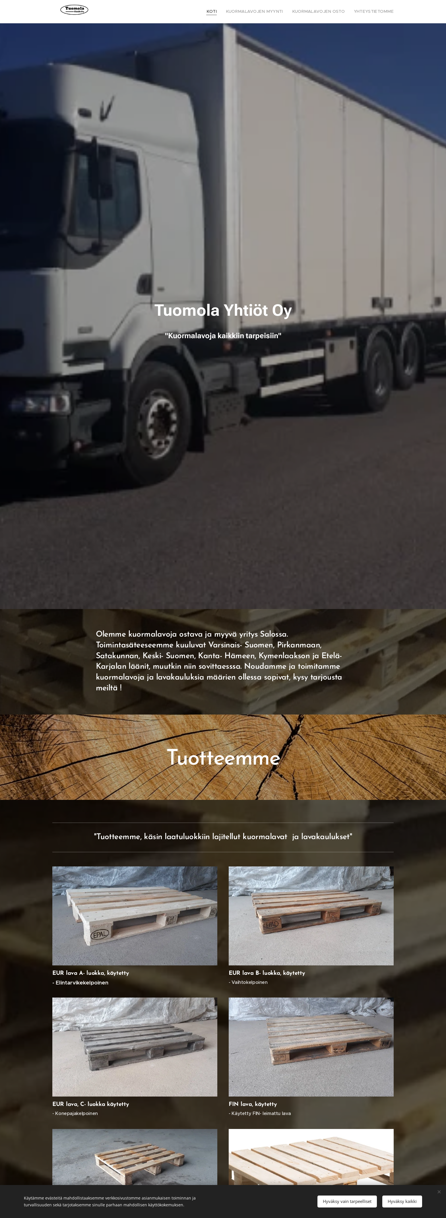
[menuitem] (229, 12)
